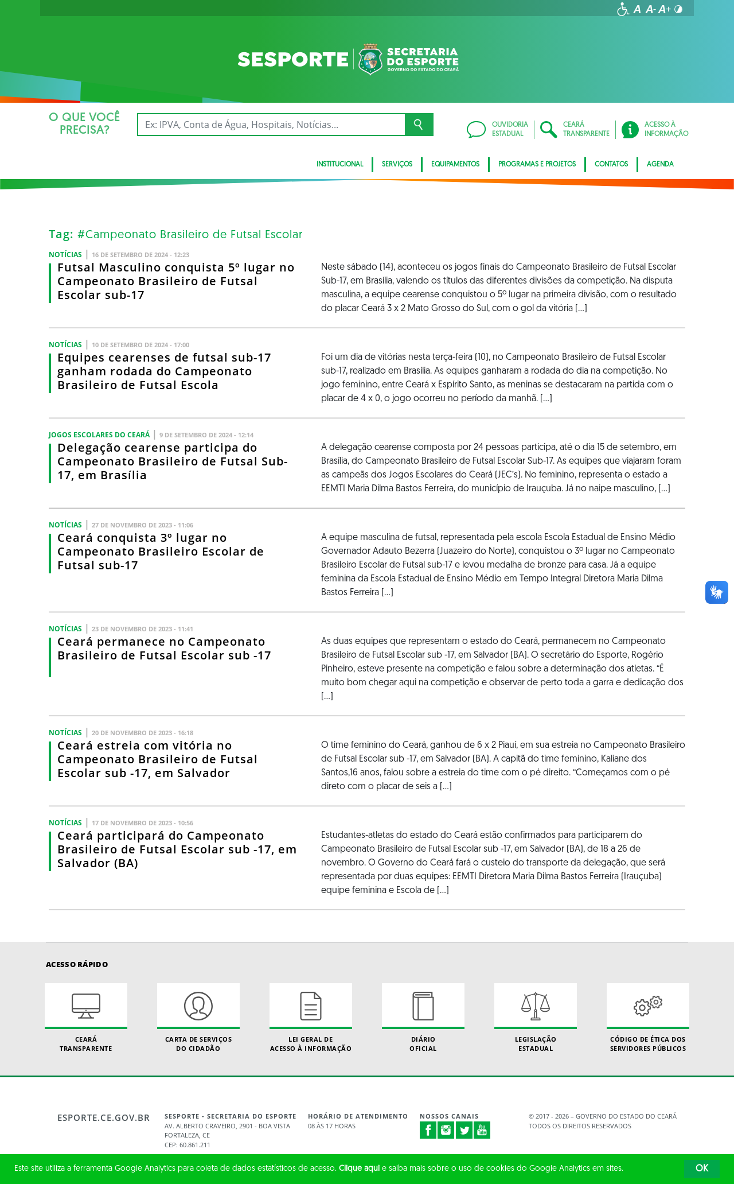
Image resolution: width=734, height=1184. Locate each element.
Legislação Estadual (535, 1017)
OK (702, 1169)
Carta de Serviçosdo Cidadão (198, 1017)
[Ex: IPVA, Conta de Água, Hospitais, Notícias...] (271, 124)
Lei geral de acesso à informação (311, 1017)
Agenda (660, 164)
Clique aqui (359, 1168)
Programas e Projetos (537, 164)
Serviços (397, 164)
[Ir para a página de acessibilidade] (623, 9)
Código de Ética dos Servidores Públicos (648, 1017)
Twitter (464, 1130)
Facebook (428, 1130)
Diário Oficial (423, 1017)
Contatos (611, 164)
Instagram (446, 1130)
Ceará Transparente (86, 1017)
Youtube (482, 1130)
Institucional (340, 164)
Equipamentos (455, 164)
